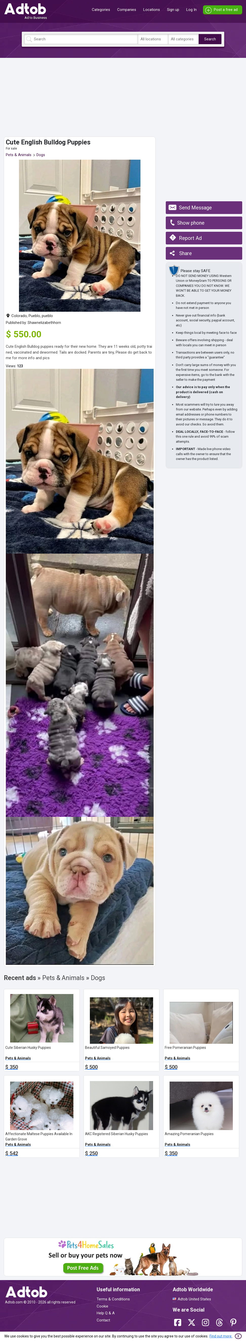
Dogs (40, 155)
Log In (191, 9)
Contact (103, 1320)
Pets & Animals (18, 155)
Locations (151, 9)
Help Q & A (106, 1313)
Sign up (173, 9)
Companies (126, 9)
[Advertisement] (123, 97)
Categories (101, 9)
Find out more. (221, 1336)
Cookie (102, 1306)
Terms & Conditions (113, 1299)
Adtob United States (194, 1299)
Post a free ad (226, 9)
